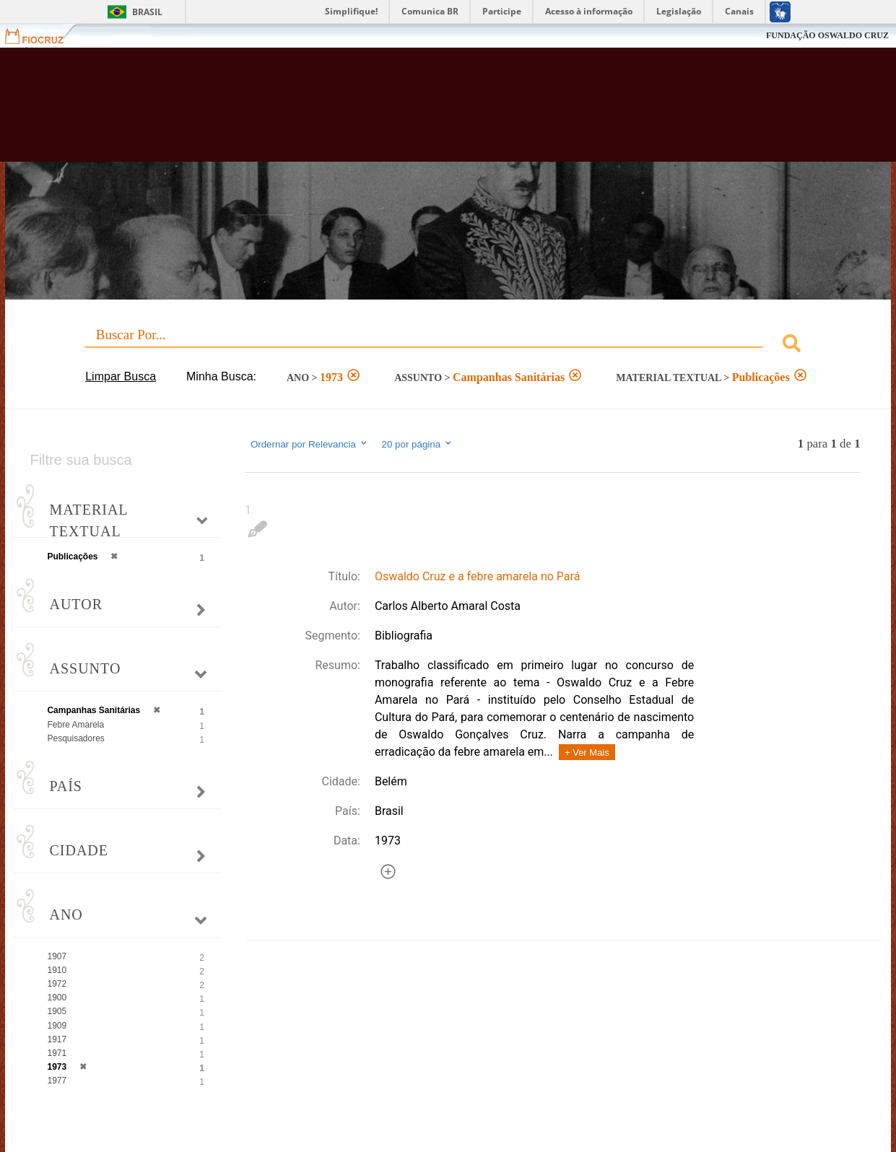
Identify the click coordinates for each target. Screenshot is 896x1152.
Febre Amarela (75, 725)
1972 (56, 984)
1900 (56, 997)
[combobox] (447, 345)
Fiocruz (43, 36)
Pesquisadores (75, 738)
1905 (56, 1011)
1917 (56, 1039)
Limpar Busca (120, 376)
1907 (56, 956)
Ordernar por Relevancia (309, 444)
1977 (56, 1080)
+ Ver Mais (587, 752)
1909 (56, 1026)
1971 (56, 1053)
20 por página (417, 444)
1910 (56, 970)
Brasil (147, 12)
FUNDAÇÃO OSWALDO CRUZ (827, 35)
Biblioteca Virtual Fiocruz (393, 112)
